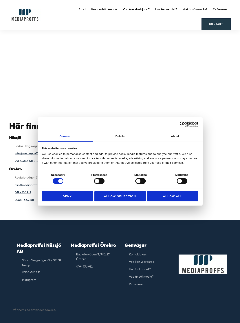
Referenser (220, 9)
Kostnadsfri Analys (104, 9)
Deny (67, 196)
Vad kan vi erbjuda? (136, 9)
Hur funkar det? (166, 9)
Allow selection (120, 196)
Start (82, 9)
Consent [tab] (65, 136)
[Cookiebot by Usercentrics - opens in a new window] (182, 124)
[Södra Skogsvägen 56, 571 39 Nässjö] (120, 62)
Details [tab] (120, 136)
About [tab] (175, 136)
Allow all (172, 196)
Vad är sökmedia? (195, 9)
